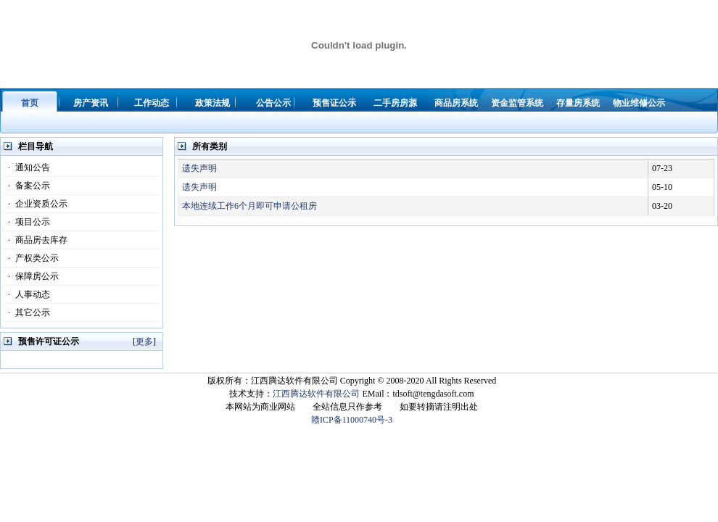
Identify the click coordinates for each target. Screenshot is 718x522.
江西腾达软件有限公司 (316, 394)
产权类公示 (31, 258)
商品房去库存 (35, 240)
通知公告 (27, 167)
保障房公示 (31, 276)
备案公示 (27, 185)
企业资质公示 (35, 203)
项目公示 (27, 222)
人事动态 (27, 294)
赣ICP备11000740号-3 (351, 420)
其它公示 (27, 312)
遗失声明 (199, 168)
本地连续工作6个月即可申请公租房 (249, 206)
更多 (144, 341)
